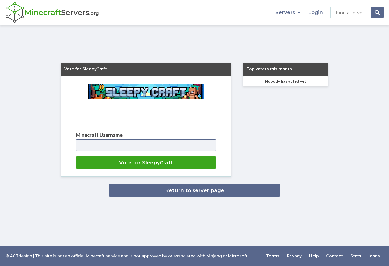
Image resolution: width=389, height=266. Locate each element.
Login (315, 12)
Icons (374, 256)
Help (314, 256)
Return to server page (194, 190)
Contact (334, 256)
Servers (288, 12)
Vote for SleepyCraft (146, 163)
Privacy (294, 256)
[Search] (377, 12)
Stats (355, 256)
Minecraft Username (99, 135)
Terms (272, 256)
